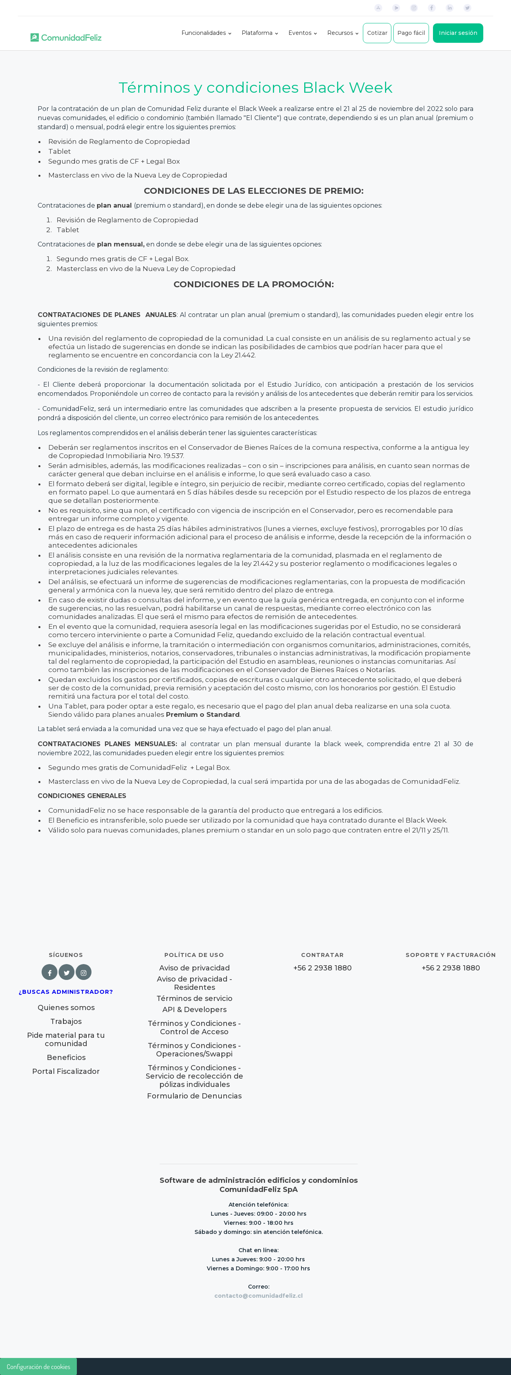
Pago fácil (411, 32)
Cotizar (377, 32)
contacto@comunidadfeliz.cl (258, 1295)
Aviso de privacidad (194, 968)
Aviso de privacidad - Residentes (194, 983)
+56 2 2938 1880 (323, 968)
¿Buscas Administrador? (66, 991)
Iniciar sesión (458, 32)
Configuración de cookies (38, 1366)
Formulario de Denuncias (194, 1096)
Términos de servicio (194, 999)
